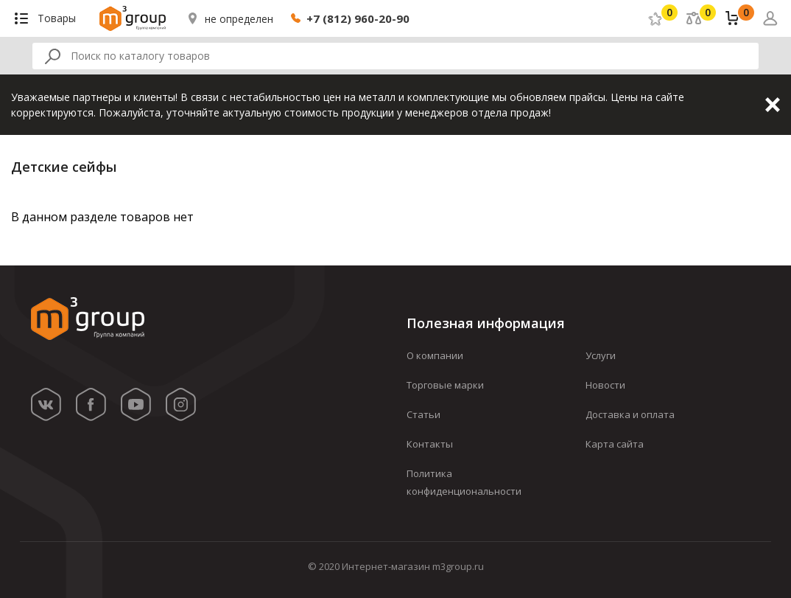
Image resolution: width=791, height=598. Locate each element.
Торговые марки (445, 385)
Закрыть (772, 104)
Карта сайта (615, 444)
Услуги (601, 355)
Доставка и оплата (630, 414)
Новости (605, 385)
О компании (435, 355)
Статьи (423, 414)
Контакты (430, 444)
